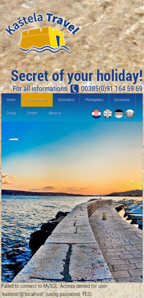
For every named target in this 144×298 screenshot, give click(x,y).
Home (11, 100)
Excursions (122, 100)
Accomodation (36, 100)
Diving (11, 113)
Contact (31, 113)
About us (55, 113)
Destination (66, 100)
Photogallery (94, 100)
